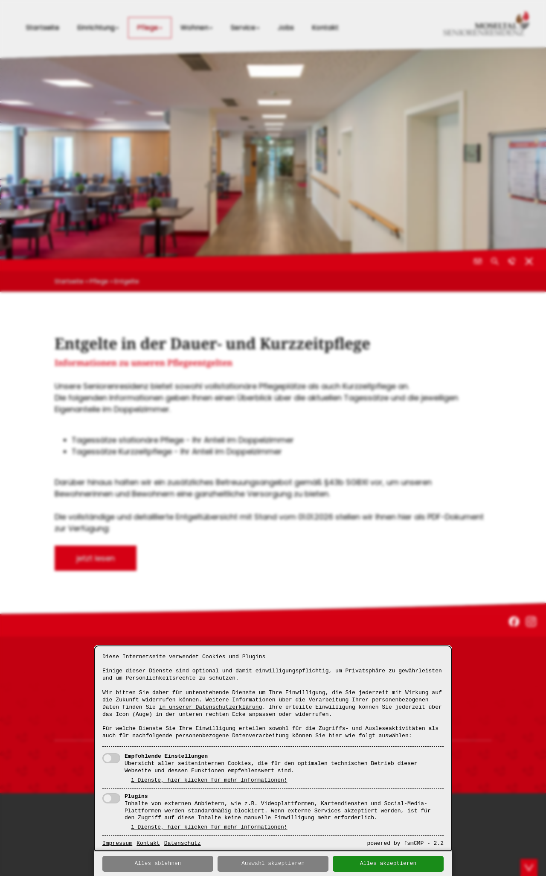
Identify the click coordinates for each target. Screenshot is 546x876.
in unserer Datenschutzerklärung (210, 707)
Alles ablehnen (157, 863)
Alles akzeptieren (388, 863)
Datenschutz (182, 843)
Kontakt (148, 843)
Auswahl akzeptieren (273, 863)
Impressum (117, 843)
